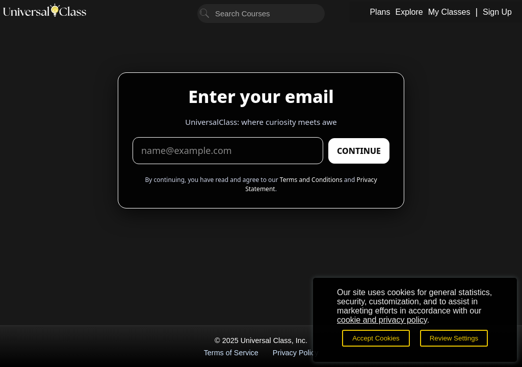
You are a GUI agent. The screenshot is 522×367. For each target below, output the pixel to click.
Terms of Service (231, 353)
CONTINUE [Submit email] (359, 150)
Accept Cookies (376, 338)
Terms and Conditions (311, 179)
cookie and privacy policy (382, 320)
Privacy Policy (296, 353)
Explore (409, 12)
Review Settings (454, 338)
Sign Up (497, 12)
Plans (380, 12)
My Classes (449, 12)
